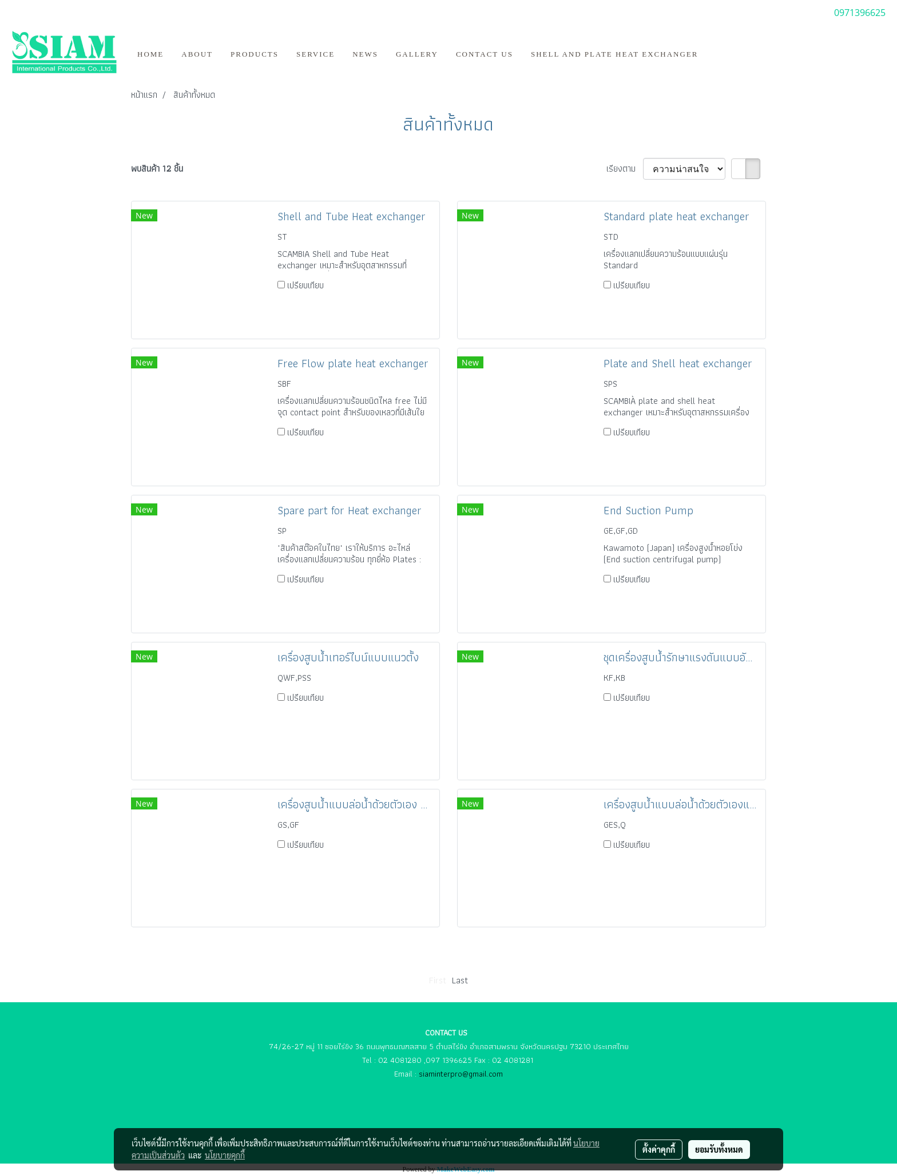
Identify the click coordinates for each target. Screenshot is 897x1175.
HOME (150, 54)
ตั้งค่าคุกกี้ (658, 1149)
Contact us (484, 54)
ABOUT (197, 54)
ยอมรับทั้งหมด (719, 1149)
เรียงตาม (624, 169)
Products (255, 54)
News (365, 54)
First (437, 980)
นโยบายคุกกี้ (225, 1155)
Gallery (417, 54)
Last (460, 980)
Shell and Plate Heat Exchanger (614, 54)
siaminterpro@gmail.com (461, 1073)
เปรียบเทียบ (305, 285)
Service (315, 54)
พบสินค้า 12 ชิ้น (157, 169)
